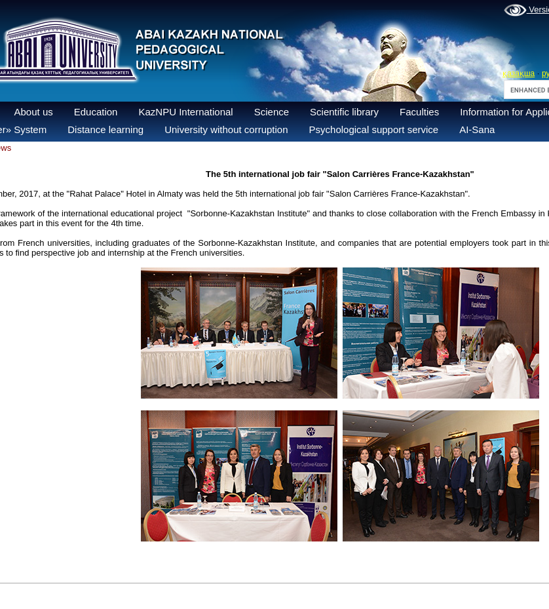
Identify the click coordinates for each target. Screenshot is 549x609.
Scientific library (344, 111)
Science (271, 111)
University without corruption (226, 129)
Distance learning (105, 129)
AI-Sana (477, 129)
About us (33, 111)
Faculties (419, 111)
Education (96, 111)
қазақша (518, 73)
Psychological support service (374, 129)
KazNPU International (185, 111)
